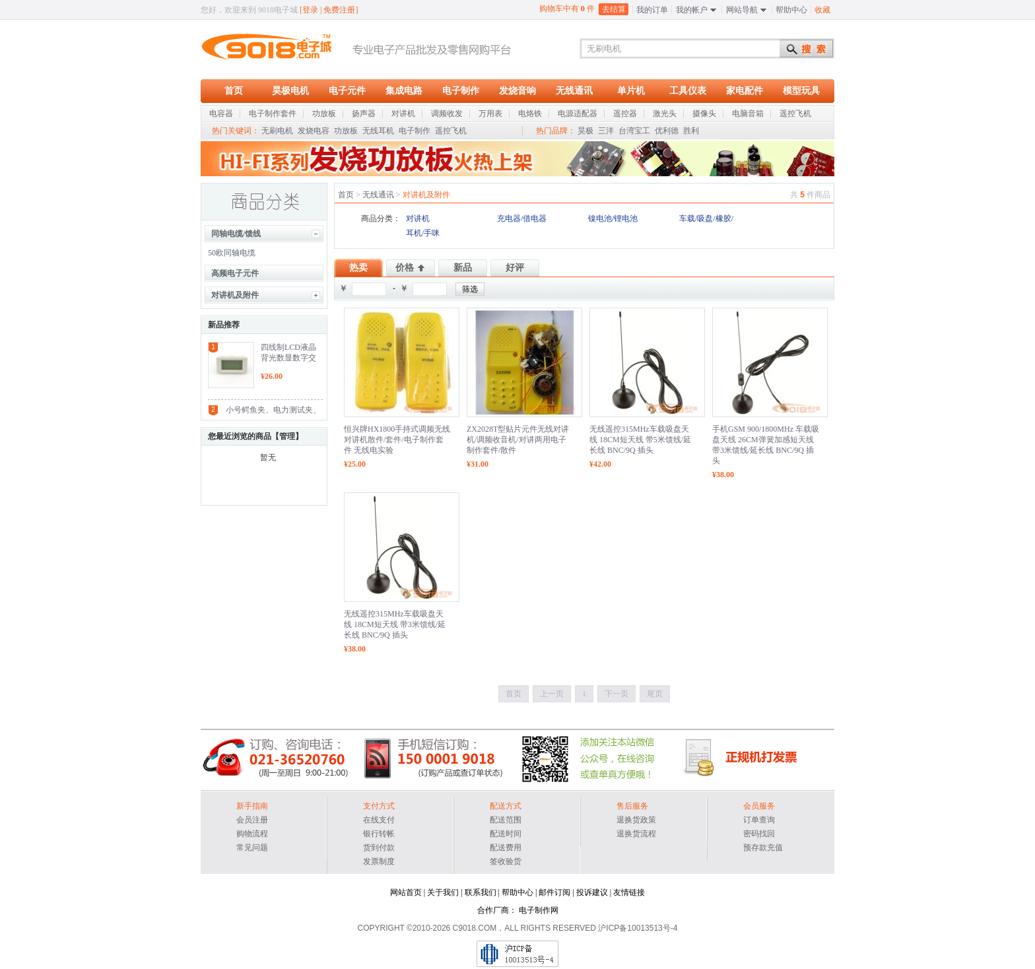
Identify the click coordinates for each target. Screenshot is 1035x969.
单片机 (631, 91)
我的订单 (652, 10)
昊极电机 (290, 91)
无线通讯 (574, 91)
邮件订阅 (554, 892)
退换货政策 (636, 819)
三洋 (606, 130)
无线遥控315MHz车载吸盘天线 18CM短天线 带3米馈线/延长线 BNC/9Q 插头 (395, 624)
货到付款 (379, 847)
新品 (462, 268)
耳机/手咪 (423, 233)
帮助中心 (791, 10)
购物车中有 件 (567, 8)
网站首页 (406, 892)
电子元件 (347, 91)
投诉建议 (592, 892)
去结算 (614, 9)
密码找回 (759, 833)
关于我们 (443, 892)
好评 (515, 268)
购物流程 (252, 833)
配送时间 (505, 833)
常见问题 (252, 847)
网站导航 (742, 10)
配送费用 (505, 847)
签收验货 (505, 861)
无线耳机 (378, 130)
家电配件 (744, 91)
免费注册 (339, 10)
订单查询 (759, 819)
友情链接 (629, 892)
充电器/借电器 (522, 218)
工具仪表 (687, 91)
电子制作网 (538, 910)
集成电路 (403, 91)
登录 (310, 10)
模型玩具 (801, 91)
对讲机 (418, 218)
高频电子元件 (235, 273)
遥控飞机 (451, 130)
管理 (287, 436)
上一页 (552, 693)
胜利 (691, 130)
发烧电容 (313, 130)
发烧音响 (517, 91)
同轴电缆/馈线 (236, 233)
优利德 (667, 130)
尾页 (655, 693)
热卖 (358, 268)
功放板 (346, 130)
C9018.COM (475, 928)
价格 (404, 268)
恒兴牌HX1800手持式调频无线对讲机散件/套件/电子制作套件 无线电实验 (397, 439)
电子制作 (460, 91)
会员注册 (252, 819)
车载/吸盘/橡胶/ (706, 218)
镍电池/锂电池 (613, 218)
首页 (233, 91)
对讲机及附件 (235, 295)
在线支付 (379, 819)
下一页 (616, 693)
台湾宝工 (634, 130)
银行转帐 (379, 833)
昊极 (585, 130)
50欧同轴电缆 (231, 252)
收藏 (822, 10)
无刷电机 (277, 130)
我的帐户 (692, 10)
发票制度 (379, 861)
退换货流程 (636, 833)
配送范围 (505, 819)
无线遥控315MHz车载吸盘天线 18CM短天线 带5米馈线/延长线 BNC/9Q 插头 (640, 439)
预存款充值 (763, 847)
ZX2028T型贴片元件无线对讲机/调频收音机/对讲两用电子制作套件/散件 (518, 439)
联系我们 (480, 892)
